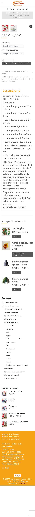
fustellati (21, 108)
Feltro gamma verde (20, 312)
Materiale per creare (12, 337)
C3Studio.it (22, 515)
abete (12, 108)
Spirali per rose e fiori (15, 370)
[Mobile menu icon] (3, 3)
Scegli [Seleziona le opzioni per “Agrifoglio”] (16, 268)
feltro (8, 108)
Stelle (7, 364)
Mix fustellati (10, 357)
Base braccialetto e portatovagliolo (17, 396)
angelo (17, 110)
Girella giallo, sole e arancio (22, 276)
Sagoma (5, 74)
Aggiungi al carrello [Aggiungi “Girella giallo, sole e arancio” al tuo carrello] (19, 286)
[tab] (17, 122)
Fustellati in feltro (12, 354)
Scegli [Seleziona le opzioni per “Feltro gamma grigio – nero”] (16, 304)
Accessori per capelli (12, 406)
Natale (4, 105)
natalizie (26, 110)
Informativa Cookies (10, 466)
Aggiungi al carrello (16, 95)
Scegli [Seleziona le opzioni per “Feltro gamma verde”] (16, 321)
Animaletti (9, 360)
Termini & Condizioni (11, 471)
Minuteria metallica (10, 410)
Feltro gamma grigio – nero (20, 294)
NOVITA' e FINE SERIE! (14, 341)
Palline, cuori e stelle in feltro (15, 403)
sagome (16, 108)
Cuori (7, 377)
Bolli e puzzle (10, 380)
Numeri (8, 393)
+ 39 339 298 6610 (13, 484)
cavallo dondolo (5, 112)
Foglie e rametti (11, 373)
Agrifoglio (18, 260)
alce (31, 110)
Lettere (8, 390)
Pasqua (8, 367)
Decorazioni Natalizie (19, 103)
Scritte (8, 387)
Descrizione (11, 122)
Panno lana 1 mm (11, 350)
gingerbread (4, 110)
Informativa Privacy (10, 468)
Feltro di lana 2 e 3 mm (13, 347)
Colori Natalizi (10, 82)
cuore (22, 110)
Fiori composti (8, 400)
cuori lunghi (13, 112)
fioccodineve (11, 110)
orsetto (26, 108)
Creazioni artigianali (11, 334)
